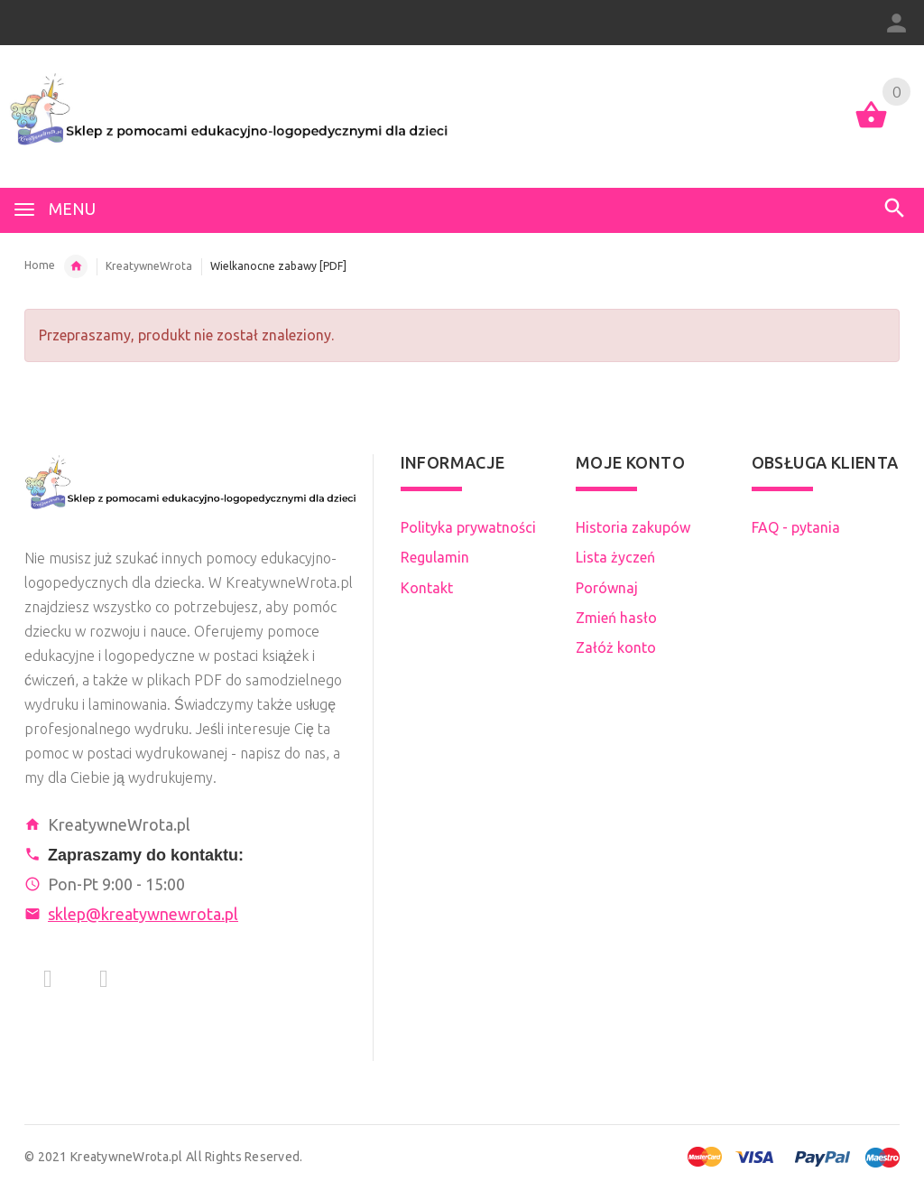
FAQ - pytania (796, 527)
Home (39, 265)
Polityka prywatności (468, 527)
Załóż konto (616, 647)
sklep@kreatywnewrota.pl (143, 914)
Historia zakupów (633, 527)
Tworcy (76, 266)
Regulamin (435, 557)
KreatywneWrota (149, 266)
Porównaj (607, 588)
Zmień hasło (616, 617)
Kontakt (427, 588)
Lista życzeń (615, 557)
